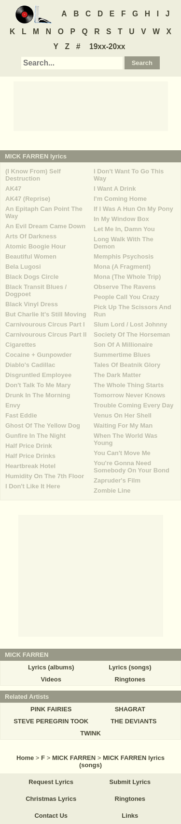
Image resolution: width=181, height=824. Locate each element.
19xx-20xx (107, 46)
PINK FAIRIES (50, 709)
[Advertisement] (91, 105)
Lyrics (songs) (130, 667)
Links (130, 815)
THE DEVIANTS (133, 721)
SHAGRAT (130, 709)
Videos (51, 679)
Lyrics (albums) (51, 667)
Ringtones (130, 679)
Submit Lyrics (130, 781)
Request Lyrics (50, 781)
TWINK (90, 733)
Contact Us (51, 815)
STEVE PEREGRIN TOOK (51, 721)
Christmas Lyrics (51, 798)
